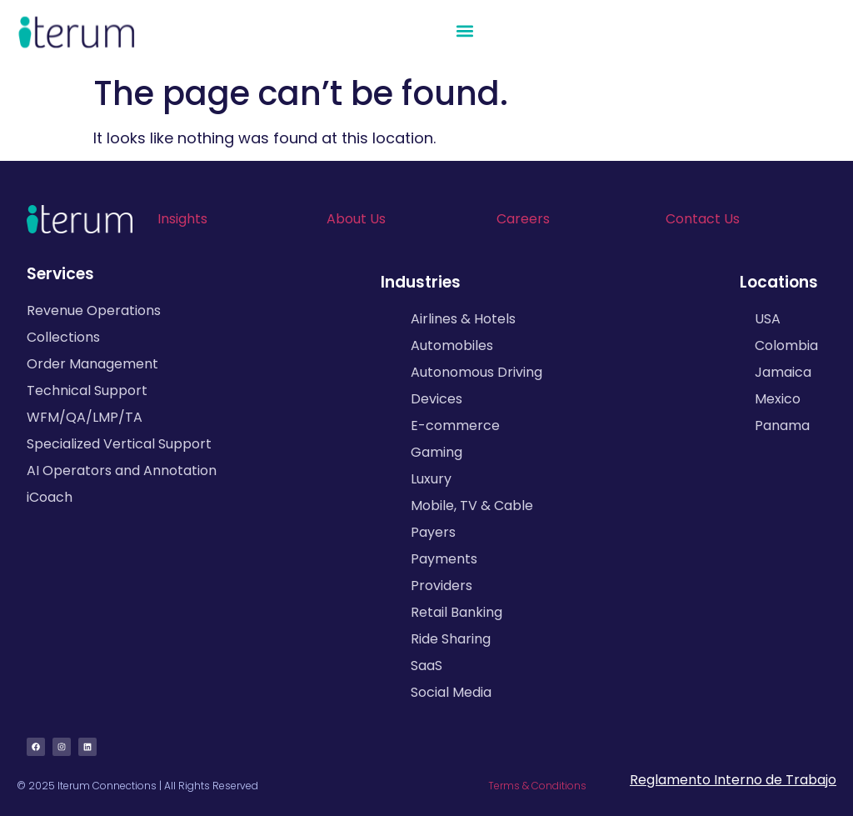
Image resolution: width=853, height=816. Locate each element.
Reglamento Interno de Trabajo (733, 779)
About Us (356, 218)
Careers (523, 218)
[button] (465, 31)
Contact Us (703, 218)
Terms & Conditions (537, 785)
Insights (182, 218)
